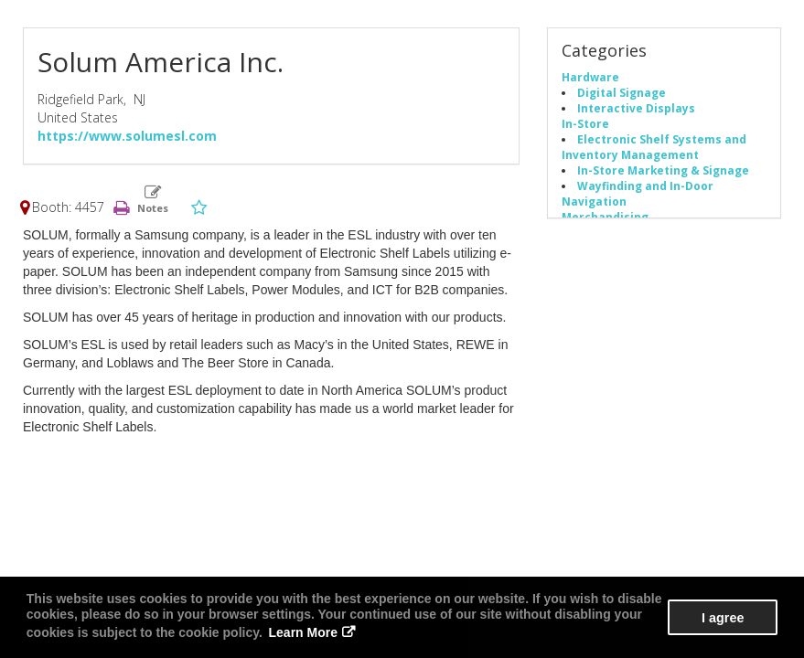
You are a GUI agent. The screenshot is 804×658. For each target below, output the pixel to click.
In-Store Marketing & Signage (663, 170)
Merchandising (605, 216)
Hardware (590, 76)
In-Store (585, 123)
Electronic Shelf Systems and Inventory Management (654, 147)
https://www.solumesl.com (127, 135)
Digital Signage (621, 92)
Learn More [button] (303, 632)
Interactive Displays (636, 108)
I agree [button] (723, 617)
